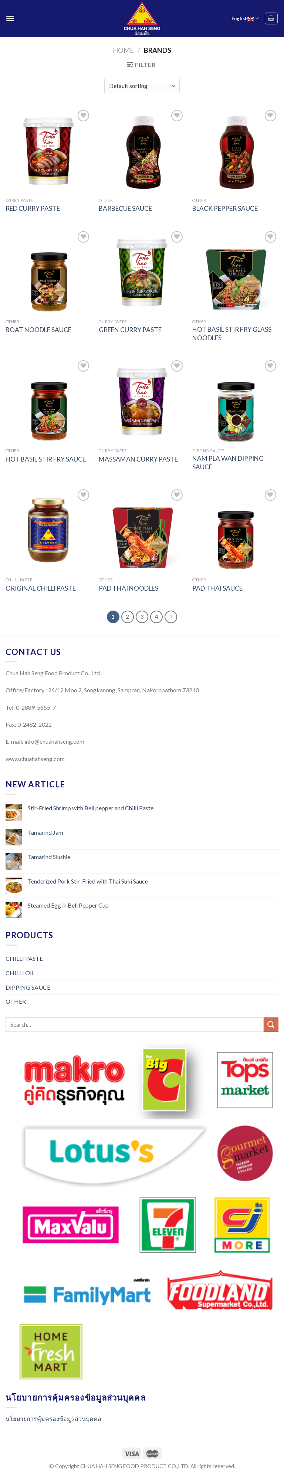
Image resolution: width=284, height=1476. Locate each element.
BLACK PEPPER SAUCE (225, 208)
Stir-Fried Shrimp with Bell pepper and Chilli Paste (90, 807)
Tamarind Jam (45, 832)
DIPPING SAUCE (28, 987)
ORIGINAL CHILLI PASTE (41, 588)
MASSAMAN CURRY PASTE (138, 459)
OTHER (16, 1001)
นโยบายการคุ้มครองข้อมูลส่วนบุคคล (53, 1418)
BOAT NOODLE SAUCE (38, 330)
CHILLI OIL (20, 972)
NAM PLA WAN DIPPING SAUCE (228, 462)
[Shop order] (141, 86)
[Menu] (10, 18)
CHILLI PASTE (24, 958)
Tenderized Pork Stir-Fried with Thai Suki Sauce (88, 881)
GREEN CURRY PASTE (130, 330)
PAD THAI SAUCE (217, 588)
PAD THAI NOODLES (128, 588)
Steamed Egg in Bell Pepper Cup (68, 905)
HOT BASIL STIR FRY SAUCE (46, 459)
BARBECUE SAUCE (125, 208)
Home (123, 50)
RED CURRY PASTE (33, 208)
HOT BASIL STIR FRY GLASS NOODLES (231, 333)
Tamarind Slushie (49, 856)
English (245, 18)
